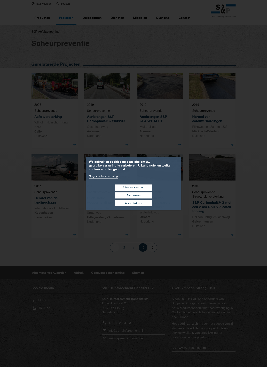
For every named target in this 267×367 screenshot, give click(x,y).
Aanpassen (133, 195)
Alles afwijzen (133, 203)
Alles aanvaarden (133, 187)
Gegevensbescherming (103, 176)
